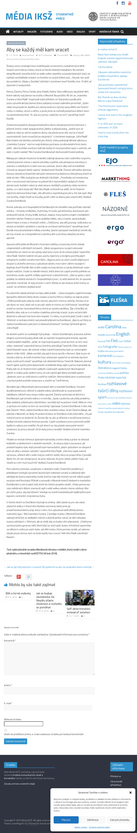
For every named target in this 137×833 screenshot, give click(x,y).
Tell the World (105, 67)
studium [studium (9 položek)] (129, 398)
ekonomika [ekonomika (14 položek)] (111, 334)
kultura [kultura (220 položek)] (104, 362)
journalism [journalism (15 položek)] (119, 351)
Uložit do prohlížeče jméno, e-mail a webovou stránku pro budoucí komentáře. (44, 734)
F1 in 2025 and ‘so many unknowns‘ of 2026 (110, 125)
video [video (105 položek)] (116, 403)
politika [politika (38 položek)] (124, 373)
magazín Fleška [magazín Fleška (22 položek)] (119, 368)
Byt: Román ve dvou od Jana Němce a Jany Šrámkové (112, 99)
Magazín (31, 31)
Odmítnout (93, 820)
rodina (36, 59)
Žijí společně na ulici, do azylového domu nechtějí (68, 567)
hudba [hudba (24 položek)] (101, 351)
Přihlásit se (115, 776)
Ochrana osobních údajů (99, 827)
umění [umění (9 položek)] (109, 404)
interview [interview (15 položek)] (109, 351)
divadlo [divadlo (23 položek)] (101, 335)
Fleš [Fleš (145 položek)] (114, 341)
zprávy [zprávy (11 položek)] (127, 408)
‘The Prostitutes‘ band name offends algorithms (113, 108)
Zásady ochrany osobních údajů (19, 783)
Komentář (10, 640)
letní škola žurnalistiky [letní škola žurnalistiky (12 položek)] (121, 362)
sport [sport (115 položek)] (102, 397)
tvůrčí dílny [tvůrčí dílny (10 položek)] (102, 403)
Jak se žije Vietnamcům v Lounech (23, 567)
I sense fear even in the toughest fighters (115, 116)
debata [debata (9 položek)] (124, 327)
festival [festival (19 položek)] (101, 341)
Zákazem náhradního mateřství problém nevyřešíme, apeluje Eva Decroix (114, 75)
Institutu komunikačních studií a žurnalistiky (23, 776)
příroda (30, 59)
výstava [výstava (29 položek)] (125, 404)
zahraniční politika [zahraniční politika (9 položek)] (105, 408)
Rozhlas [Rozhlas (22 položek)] (102, 384)
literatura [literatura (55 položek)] (104, 367)
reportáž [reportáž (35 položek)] (121, 377)
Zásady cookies (80, 827)
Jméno (8, 685)
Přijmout (66, 820)
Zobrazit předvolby (119, 820)
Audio (60, 31)
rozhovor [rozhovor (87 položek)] (125, 391)
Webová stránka (12, 719)
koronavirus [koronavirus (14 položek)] (118, 356)
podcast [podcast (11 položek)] (115, 373)
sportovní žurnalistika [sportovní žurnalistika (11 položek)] (116, 397)
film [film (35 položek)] (108, 341)
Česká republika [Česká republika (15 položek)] (105, 412)
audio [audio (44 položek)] (101, 327)
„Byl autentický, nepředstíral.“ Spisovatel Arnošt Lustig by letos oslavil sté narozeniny (115, 88)
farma (23, 59)
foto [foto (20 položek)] (100, 347)
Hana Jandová (28, 55)
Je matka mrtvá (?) (107, 49)
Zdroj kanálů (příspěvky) (116, 783)
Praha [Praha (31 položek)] (101, 377)
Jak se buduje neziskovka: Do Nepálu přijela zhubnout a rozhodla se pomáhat (49, 600)
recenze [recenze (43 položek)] (110, 377)
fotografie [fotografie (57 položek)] (110, 346)
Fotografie (46, 31)
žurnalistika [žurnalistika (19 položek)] (118, 412)
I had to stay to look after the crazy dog (113, 134)
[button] (130, 792)
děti (82, 55)
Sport (92, 31)
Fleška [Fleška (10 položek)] (120, 341)
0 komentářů (61, 55)
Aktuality (18, 31)
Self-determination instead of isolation (78, 610)
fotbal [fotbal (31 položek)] (127, 341)
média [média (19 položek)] (109, 373)
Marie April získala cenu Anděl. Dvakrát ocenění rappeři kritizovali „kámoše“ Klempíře (115, 58)
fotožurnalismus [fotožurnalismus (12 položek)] (124, 347)
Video (70, 31)
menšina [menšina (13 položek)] (101, 373)
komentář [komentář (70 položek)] (105, 355)
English (81, 31)
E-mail (8, 703)
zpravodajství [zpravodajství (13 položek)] (118, 408)
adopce (76, 55)
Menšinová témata (109, 31)
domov (17, 59)
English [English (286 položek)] (123, 333)
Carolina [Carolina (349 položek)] (113, 326)
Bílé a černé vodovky (18, 593)
